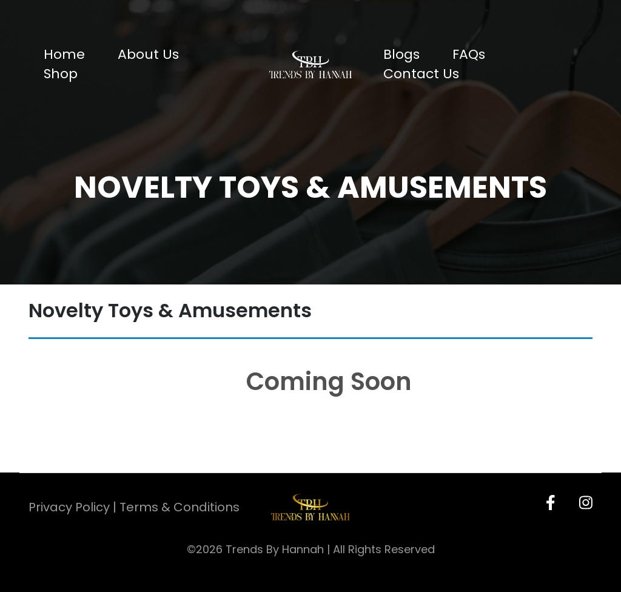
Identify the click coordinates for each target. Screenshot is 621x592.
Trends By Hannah (275, 549)
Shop (61, 73)
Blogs (401, 54)
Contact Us (421, 73)
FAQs (468, 54)
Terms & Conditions (179, 507)
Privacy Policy (69, 507)
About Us (148, 54)
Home (64, 54)
